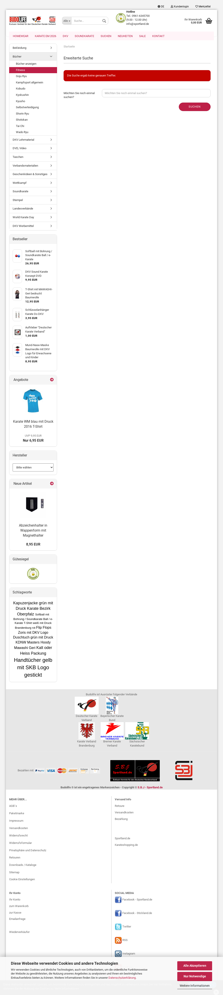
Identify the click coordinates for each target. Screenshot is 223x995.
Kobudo (20, 89)
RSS (125, 940)
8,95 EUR (33, 545)
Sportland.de (122, 838)
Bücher (17, 57)
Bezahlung (121, 819)
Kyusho (20, 101)
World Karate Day (23, 217)
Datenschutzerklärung (122, 977)
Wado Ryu (22, 132)
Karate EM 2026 (45, 36)
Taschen (18, 157)
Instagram (128, 954)
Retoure (119, 806)
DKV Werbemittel (23, 226)
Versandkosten (18, 828)
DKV (65, 36)
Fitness (20, 70)
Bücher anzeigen (26, 64)
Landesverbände (23, 209)
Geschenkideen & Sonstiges (30, 174)
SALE (142, 36)
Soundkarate (84, 36)
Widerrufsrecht (18, 836)
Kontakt (158, 36)
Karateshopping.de (126, 845)
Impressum (16, 821)
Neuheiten (125, 36)
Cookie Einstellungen (22, 879)
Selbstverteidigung (27, 107)
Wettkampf (20, 183)
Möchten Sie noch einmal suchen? (79, 95)
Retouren (14, 858)
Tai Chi (20, 126)
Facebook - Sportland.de (137, 900)
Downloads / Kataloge (22, 865)
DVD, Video (19, 148)
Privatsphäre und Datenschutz (27, 850)
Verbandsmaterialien (25, 166)
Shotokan (22, 120)
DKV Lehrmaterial (23, 140)
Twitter (126, 927)
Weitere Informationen (195, 985)
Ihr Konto (14, 900)
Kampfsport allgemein (29, 82)
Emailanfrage (17, 919)
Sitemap (14, 872)
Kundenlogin (180, 6)
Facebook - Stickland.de (137, 913)
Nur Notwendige (195, 976)
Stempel (18, 200)
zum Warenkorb (19, 906)
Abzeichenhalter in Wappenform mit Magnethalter (33, 531)
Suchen (106, 36)
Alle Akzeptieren (194, 965)
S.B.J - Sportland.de (150, 787)
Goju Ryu (21, 76)
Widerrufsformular (20, 843)
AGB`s (13, 806)
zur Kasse (15, 913)
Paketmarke (16, 813)
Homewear (20, 36)
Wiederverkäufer (19, 932)
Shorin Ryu (22, 114)
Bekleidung (19, 48)
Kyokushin (22, 95)
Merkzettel (203, 6)
